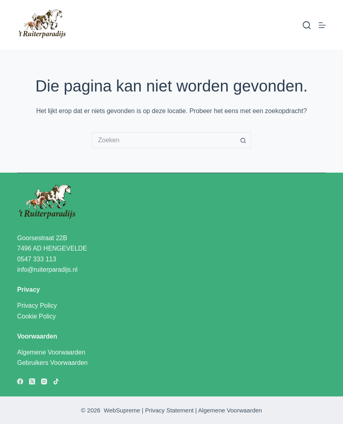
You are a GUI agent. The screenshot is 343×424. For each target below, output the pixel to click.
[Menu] (322, 25)
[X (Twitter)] (32, 381)
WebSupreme (122, 410)
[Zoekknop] (243, 140)
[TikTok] (56, 381)
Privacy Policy (37, 305)
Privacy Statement (169, 410)
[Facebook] (20, 381)
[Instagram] (44, 381)
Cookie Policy (36, 316)
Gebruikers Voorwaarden (52, 362)
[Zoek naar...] (163, 140)
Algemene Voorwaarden (51, 352)
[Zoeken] (307, 25)
